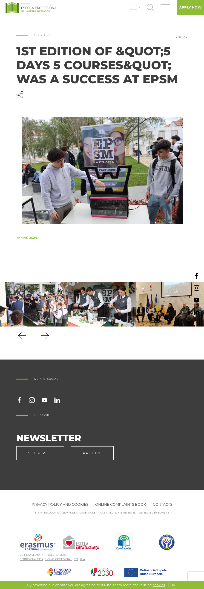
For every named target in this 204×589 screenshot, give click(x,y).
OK (173, 585)
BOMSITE (163, 512)
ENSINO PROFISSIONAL (58, 559)
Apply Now (190, 7)
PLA (82, 559)
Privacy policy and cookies (60, 504)
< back (182, 37)
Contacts (162, 504)
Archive (92, 453)
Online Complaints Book (120, 504)
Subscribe (40, 453)
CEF (76, 559)
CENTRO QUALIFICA (31, 559)
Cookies (159, 585)
